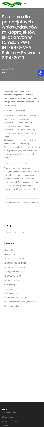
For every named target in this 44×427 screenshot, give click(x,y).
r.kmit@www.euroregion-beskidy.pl (26, 189)
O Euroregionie (9, 289)
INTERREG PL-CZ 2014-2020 (15, 263)
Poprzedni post (14, 203)
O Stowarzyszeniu (11, 293)
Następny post (29, 203)
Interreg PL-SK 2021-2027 (14, 272)
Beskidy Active (9, 254)
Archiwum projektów (10, 421)
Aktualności (8, 250)
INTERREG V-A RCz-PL (13, 280)
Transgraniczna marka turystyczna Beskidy (20, 302)
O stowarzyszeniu (9, 413)
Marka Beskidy (9, 285)
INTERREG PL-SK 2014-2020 (15, 267)
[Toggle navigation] (25, 4)
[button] (41, 73)
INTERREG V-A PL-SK (12, 276)
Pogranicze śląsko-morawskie (15, 297)
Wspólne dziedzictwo (12, 306)
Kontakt (5, 426)
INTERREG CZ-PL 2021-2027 (15, 259)
